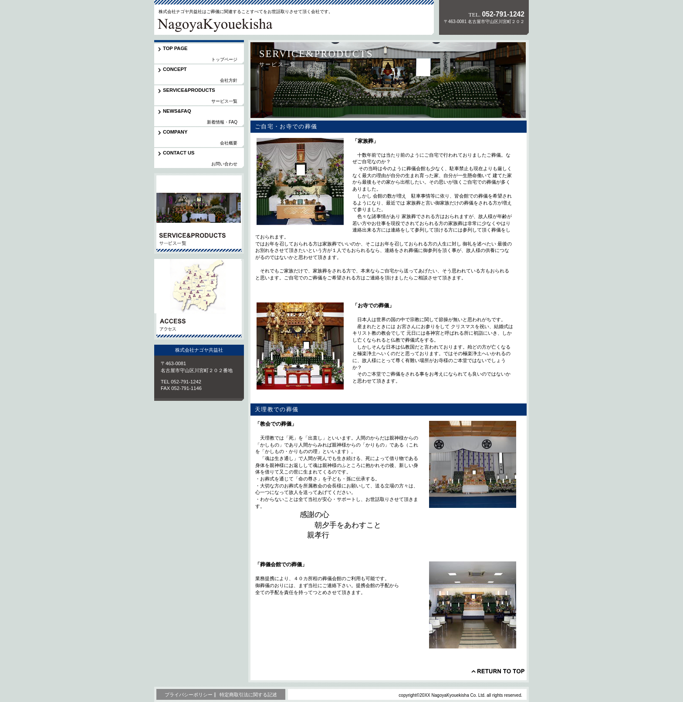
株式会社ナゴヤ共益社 (214, 23)
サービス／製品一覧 (199, 213)
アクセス (199, 299)
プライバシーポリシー (189, 694)
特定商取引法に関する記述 (248, 694)
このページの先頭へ (498, 671)
